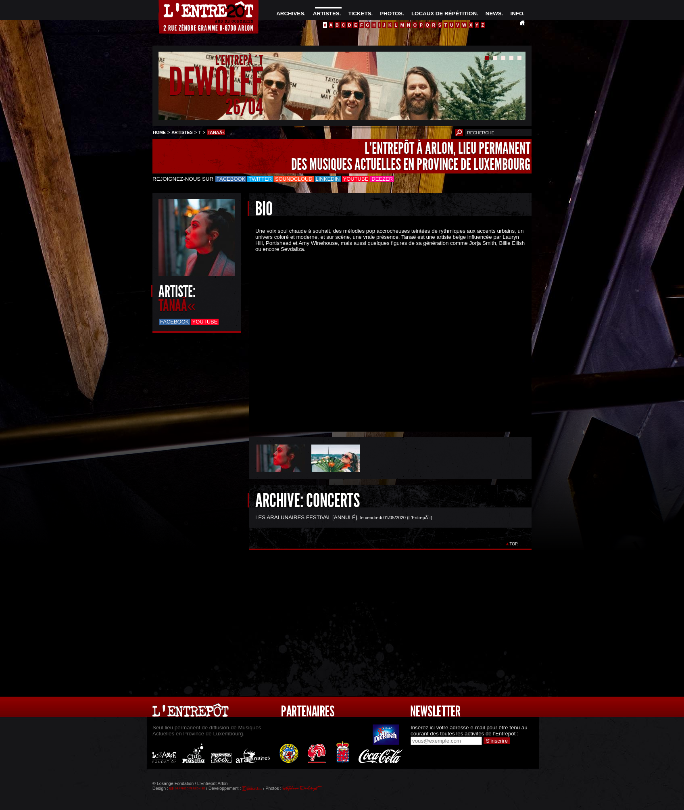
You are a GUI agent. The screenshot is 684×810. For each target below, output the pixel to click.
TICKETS (359, 13)
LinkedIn (328, 179)
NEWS (494, 13)
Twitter (260, 179)
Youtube (356, 179)
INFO (516, 13)
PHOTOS (391, 13)
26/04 (244, 106)
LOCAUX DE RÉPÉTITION (444, 13)
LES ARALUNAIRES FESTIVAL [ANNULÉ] (306, 517)
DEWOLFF (216, 82)
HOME (159, 132)
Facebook (231, 179)
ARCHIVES (290, 13)
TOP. (514, 544)
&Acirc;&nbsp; (384, 335)
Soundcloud (293, 179)
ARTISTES (326, 13)
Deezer (382, 179)
